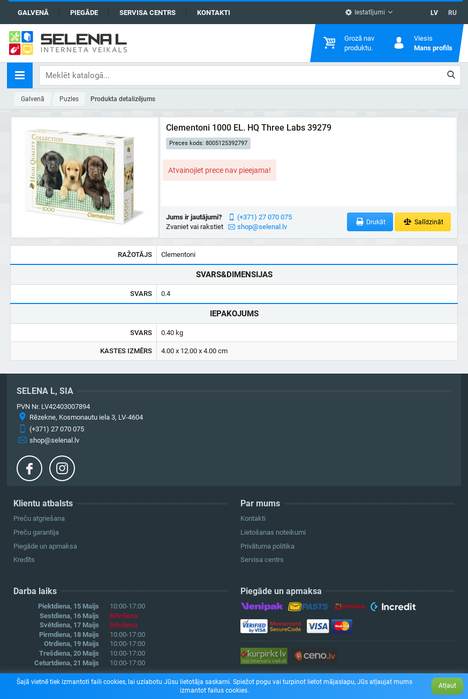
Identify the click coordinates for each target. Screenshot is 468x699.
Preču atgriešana (39, 518)
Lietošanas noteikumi (273, 532)
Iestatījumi (365, 12)
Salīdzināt (422, 222)
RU (452, 13)
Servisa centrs (147, 13)
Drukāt (370, 222)
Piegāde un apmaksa (45, 546)
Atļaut (447, 685)
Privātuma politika (267, 546)
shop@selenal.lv (262, 227)
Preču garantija (36, 532)
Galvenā (33, 13)
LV (434, 13)
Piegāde (84, 13)
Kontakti (213, 13)
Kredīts (24, 560)
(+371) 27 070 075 (264, 217)
